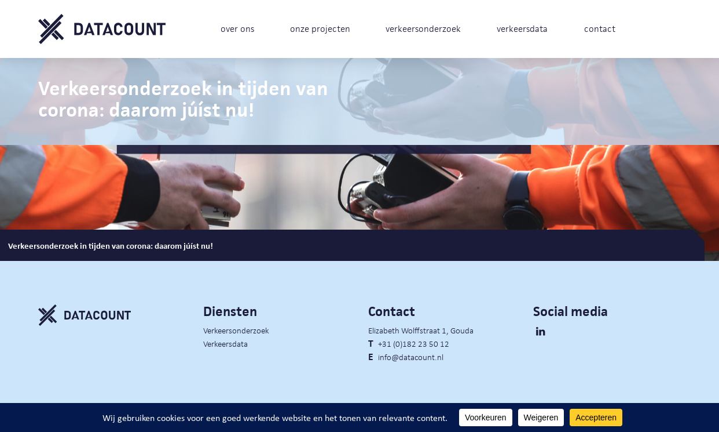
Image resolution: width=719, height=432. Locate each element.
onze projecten (320, 28)
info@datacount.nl (410, 356)
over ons (237, 28)
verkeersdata (522, 28)
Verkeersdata (225, 343)
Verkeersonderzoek (236, 330)
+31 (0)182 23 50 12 (413, 343)
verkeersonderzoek (423, 28)
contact (599, 28)
